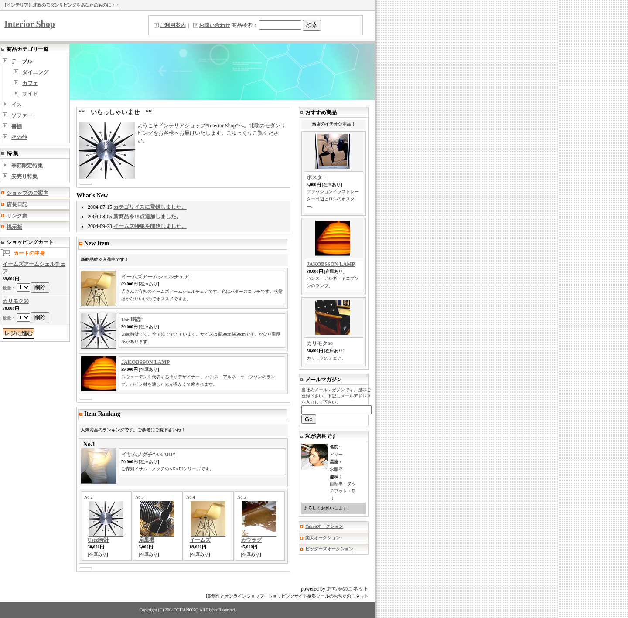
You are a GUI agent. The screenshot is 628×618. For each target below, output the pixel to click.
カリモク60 (16, 301)
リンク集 (17, 216)
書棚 (16, 126)
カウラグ (251, 540)
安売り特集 (24, 176)
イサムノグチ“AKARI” (148, 455)
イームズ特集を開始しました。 (150, 226)
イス (16, 105)
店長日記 (17, 204)
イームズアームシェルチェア (155, 277)
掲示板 (14, 227)
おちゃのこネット (348, 589)
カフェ (30, 83)
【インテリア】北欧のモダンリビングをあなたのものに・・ (61, 5)
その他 (19, 137)
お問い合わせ (214, 25)
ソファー (21, 115)
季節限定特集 (27, 166)
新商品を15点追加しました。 (147, 217)
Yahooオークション (324, 526)
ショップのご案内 (27, 193)
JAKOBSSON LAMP (145, 362)
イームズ (200, 540)
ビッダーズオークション (329, 549)
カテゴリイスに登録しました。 (150, 207)
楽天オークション (322, 537)
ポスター (317, 177)
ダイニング (35, 72)
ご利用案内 (173, 25)
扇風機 (146, 540)
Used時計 (132, 319)
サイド (30, 94)
